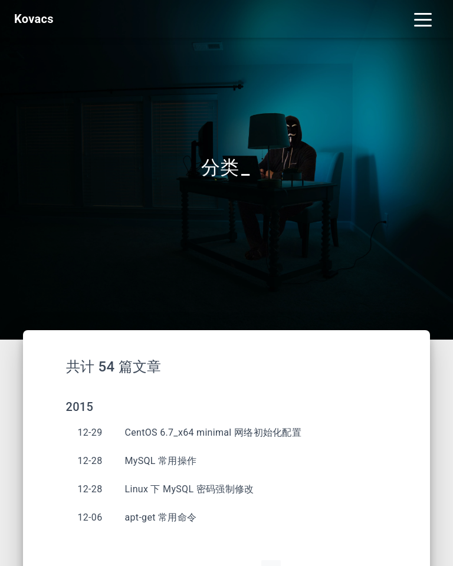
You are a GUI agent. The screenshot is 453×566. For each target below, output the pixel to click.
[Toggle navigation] (423, 19)
